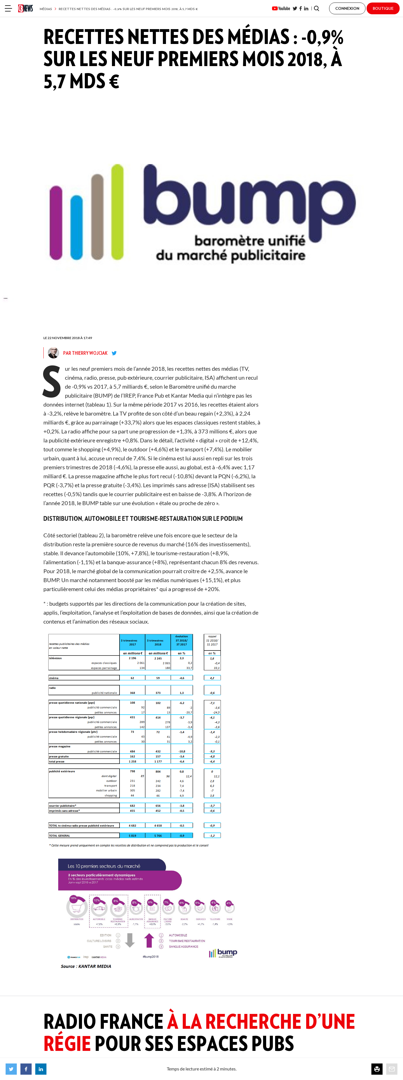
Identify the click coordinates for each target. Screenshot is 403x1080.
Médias (46, 9)
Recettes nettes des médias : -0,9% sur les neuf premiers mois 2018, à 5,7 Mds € (128, 9)
